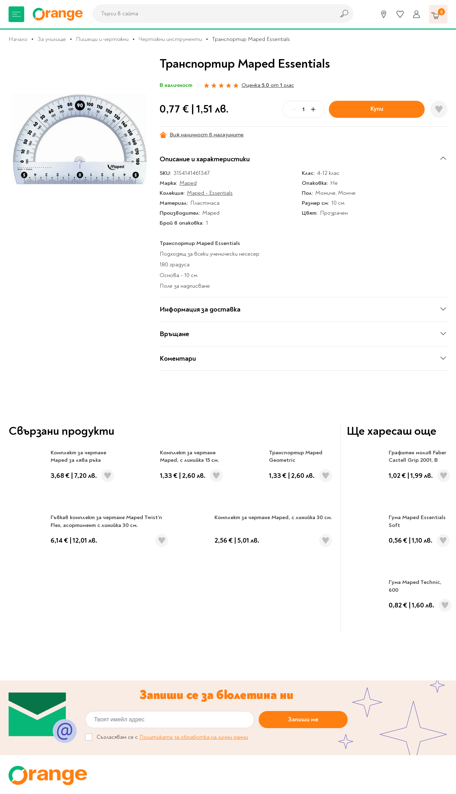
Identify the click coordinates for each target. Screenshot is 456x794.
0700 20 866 (61, 595)
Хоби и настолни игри (36, 678)
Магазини (172, 595)
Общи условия (131, 682)
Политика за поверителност (273, 667)
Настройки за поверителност (275, 656)
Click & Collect (383, 661)
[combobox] (212, 13)
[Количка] (438, 14)
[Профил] (416, 14)
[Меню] (16, 14)
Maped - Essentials (210, 193)
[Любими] (400, 14)
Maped (188, 183)
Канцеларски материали (39, 656)
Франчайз (125, 667)
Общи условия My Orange (145, 694)
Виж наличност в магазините (202, 135)
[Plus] (313, 109)
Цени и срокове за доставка (272, 678)
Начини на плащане (260, 700)
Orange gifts (128, 656)
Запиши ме (303, 511)
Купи (376, 109)
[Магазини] (384, 14)
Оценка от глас (268, 85)
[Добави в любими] (438, 109)
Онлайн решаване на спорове (273, 645)
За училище (51, 39)
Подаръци (22, 700)
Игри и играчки (28, 689)
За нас (120, 634)
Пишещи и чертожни (102, 39)
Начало (18, 39)
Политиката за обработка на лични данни (193, 528)
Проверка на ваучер (394, 595)
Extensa (287, 780)
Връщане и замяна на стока (271, 689)
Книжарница (24, 634)
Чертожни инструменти (170, 39)
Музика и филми (28, 667)
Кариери (283, 595)
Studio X (199, 780)
